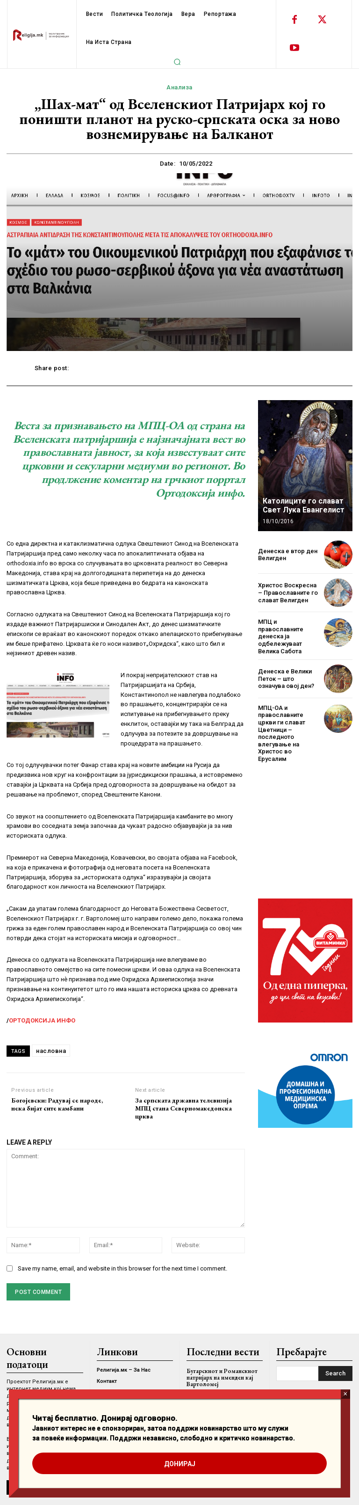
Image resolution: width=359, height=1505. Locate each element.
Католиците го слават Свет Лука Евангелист (304, 505)
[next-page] (336, 416)
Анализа (179, 87)
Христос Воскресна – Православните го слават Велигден (288, 592)
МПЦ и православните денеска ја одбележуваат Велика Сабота (280, 636)
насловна (51, 1050)
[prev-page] (319, 416)
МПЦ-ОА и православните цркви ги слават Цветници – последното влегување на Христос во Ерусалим (281, 733)
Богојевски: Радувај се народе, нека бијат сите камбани (57, 1104)
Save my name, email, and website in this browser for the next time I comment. (122, 1268)
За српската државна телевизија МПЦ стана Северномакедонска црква (183, 1108)
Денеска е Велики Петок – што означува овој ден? (286, 678)
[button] (177, 62)
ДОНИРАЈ (179, 1464)
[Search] (335, 1373)
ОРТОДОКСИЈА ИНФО (42, 1020)
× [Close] (345, 1394)
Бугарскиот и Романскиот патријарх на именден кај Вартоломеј (222, 1377)
